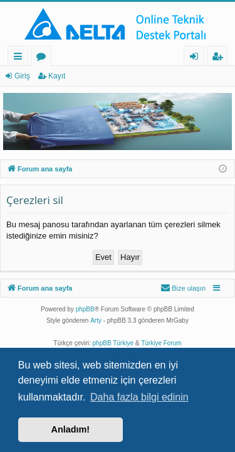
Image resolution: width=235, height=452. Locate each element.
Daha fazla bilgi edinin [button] (139, 397)
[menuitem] (183, 288)
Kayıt (56, 76)
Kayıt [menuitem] (220, 58)
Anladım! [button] (70, 429)
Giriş (22, 76)
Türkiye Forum (161, 343)
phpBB (85, 309)
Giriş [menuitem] (197, 58)
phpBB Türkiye (113, 343)
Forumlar (43, 58)
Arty (96, 320)
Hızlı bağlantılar (20, 58)
